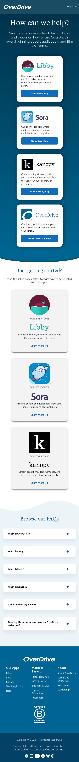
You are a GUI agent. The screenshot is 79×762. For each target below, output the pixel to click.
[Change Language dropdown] (72, 6)
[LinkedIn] (43, 756)
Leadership (63, 689)
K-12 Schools (39, 681)
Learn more (39, 345)
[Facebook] (26, 756)
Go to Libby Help (39, 93)
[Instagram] (31, 756)
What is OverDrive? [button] (19, 533)
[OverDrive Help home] (17, 7)
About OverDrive (66, 673)
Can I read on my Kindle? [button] (22, 604)
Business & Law (40, 685)
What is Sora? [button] (16, 569)
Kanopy (10, 682)
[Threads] (52, 756)
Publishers (37, 697)
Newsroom (63, 685)
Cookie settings (55, 749)
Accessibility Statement (28, 749)
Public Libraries (40, 676)
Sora (8, 677)
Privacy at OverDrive (24, 746)
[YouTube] (37, 756)
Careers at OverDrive (63, 679)
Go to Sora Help (39, 141)
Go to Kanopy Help (40, 191)
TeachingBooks (14, 686)
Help (8, 690)
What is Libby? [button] (16, 551)
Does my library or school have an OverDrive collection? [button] (33, 624)
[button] (15, 667)
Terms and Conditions (52, 746)
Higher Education (37, 691)
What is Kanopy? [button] (17, 586)
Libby (9, 673)
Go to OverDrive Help (39, 238)
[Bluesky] (48, 756)
